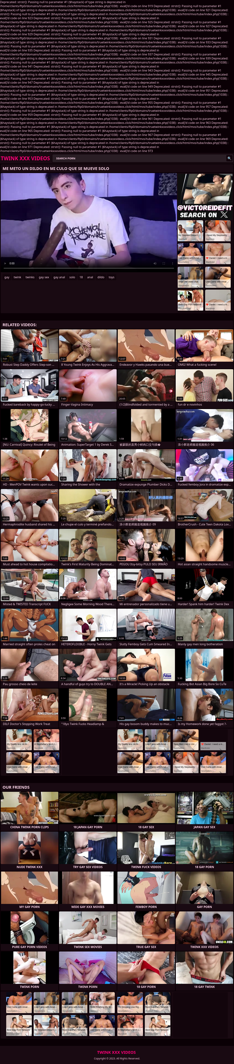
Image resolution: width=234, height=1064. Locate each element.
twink (17, 277)
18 (81, 277)
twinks (30, 277)
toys (111, 277)
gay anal (59, 277)
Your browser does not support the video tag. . (89, 222)
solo (72, 277)
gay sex (44, 277)
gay (6, 277)
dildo (100, 277)
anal (90, 277)
